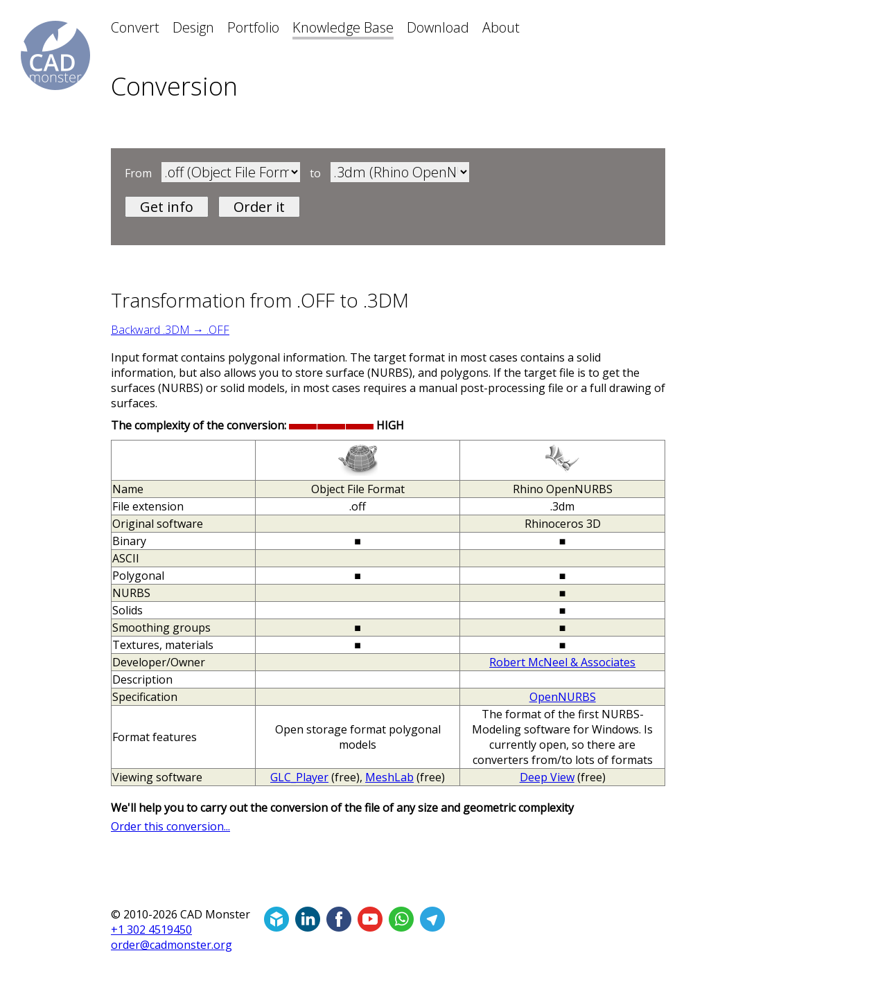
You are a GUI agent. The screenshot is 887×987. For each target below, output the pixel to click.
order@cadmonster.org (171, 944)
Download (438, 27)
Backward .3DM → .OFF (170, 329)
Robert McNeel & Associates (562, 662)
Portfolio (253, 27)
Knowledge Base (343, 27)
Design (193, 27)
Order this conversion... (170, 826)
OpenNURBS (562, 696)
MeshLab (389, 777)
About (501, 27)
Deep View (547, 777)
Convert (135, 27)
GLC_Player (299, 777)
